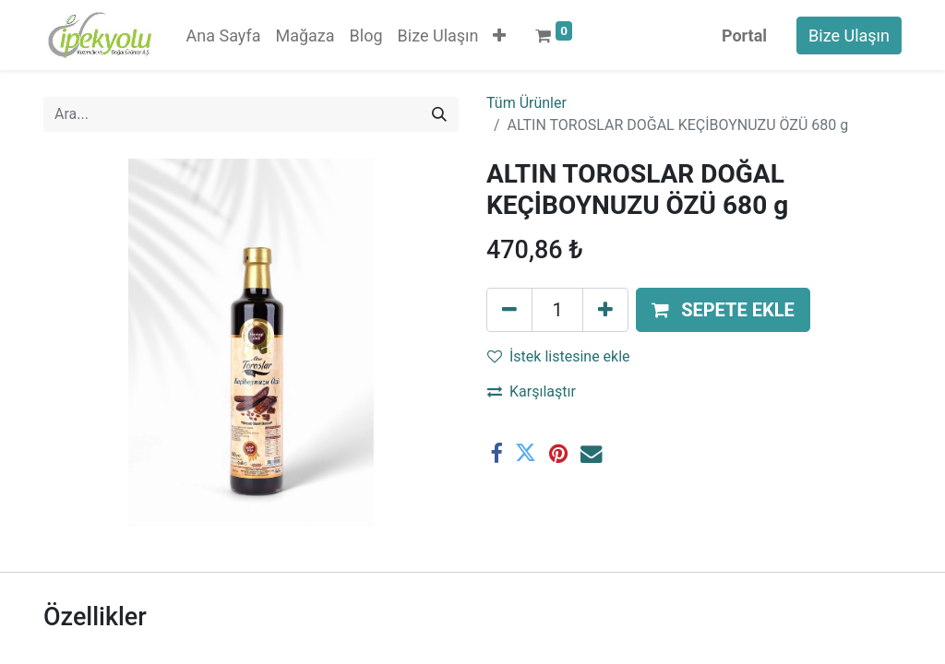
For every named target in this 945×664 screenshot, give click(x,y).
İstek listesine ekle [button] (558, 356)
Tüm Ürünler (526, 103)
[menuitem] (224, 35)
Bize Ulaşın (849, 35)
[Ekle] (605, 310)
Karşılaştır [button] (531, 391)
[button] (499, 35)
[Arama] (439, 114)
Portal (744, 35)
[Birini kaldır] (509, 310)
